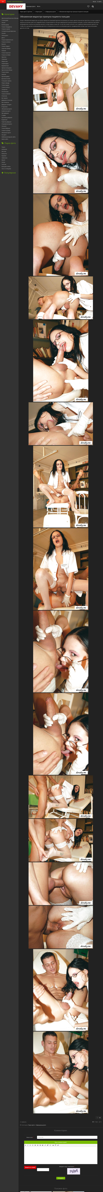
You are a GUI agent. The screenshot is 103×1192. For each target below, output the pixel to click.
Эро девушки (5, 113)
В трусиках (4, 106)
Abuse (94, 1)
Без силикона (5, 102)
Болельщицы (5, 24)
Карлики (4, 155)
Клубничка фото (6, 111)
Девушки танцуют (6, 104)
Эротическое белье (7, 70)
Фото (36, 6)
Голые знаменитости (7, 40)
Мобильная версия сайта (8, 137)
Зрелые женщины (7, 68)
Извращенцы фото (41, 1125)
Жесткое (4, 151)
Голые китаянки (6, 94)
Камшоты (4, 153)
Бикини (4, 44)
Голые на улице (6, 130)
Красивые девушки (7, 117)
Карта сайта (5, 139)
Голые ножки (5, 72)
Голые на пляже (6, 55)
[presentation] (25, 1145)
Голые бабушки (6, 128)
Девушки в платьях (7, 100)
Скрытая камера (6, 48)
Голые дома (5, 20)
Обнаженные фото (7, 109)
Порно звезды (5, 83)
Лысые (3, 22)
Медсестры (5, 61)
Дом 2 (3, 37)
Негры (3, 162)
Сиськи (4, 33)
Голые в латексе (6, 42)
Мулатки (4, 57)
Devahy (13, 6)
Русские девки (5, 76)
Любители (4, 158)
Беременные (5, 65)
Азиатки (4, 74)
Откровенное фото (7, 124)
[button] (25, 1145)
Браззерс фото (28, 6)
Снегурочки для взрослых (9, 31)
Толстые (4, 164)
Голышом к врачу (6, 81)
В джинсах (4, 119)
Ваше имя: (30, 1137)
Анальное (4, 149)
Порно (3, 147)
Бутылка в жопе (6, 78)
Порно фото (31, 1125)
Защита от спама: (30, 1167)
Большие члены (6, 166)
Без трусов (4, 98)
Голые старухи (6, 46)
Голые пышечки (6, 52)
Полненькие (5, 91)
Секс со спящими (6, 168)
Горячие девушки (6, 122)
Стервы (4, 115)
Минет (3, 160)
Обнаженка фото (6, 132)
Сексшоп (4, 126)
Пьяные (4, 50)
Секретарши (5, 63)
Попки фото (5, 35)
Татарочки (4, 89)
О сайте (99, 1)
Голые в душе (5, 85)
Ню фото (4, 135)
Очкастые (4, 96)
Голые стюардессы (7, 27)
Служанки (4, 59)
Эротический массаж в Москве (10, 18)
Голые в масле (5, 87)
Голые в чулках (6, 29)
